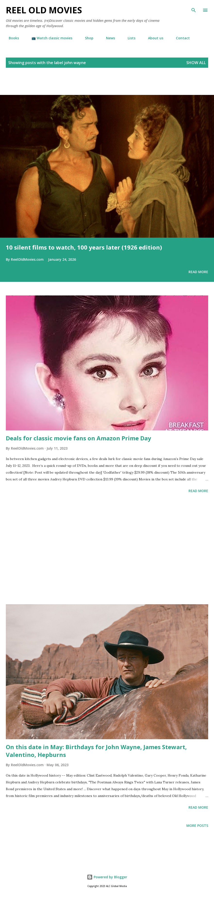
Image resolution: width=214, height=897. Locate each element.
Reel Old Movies (44, 10)
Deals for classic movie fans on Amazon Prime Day (78, 438)
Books (11, 38)
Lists (128, 38)
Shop (86, 38)
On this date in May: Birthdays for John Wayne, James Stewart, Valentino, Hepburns (96, 751)
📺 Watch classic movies (49, 38)
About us (152, 38)
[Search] (194, 9)
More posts (197, 825)
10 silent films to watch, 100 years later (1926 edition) (84, 247)
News (107, 38)
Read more (198, 271)
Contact (180, 38)
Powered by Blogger (107, 877)
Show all (196, 62)
